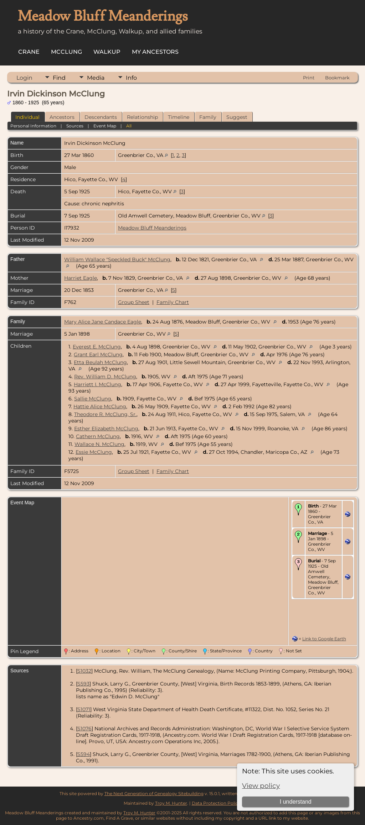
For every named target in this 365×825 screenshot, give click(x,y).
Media (95, 77)
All (129, 125)
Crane (29, 51)
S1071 (83, 709)
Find (59, 77)
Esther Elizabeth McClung (106, 428)
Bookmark (337, 77)
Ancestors (62, 117)
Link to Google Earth (324, 638)
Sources (74, 125)
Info (131, 77)
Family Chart (172, 302)
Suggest (236, 117)
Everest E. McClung (97, 346)
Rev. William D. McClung (105, 376)
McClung (66, 51)
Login (24, 77)
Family (207, 117)
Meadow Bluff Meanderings (152, 228)
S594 (83, 754)
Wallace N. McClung (99, 444)
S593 (83, 684)
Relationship (142, 117)
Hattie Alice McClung (99, 406)
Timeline (178, 117)
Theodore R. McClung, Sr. (105, 414)
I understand (296, 802)
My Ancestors (155, 51)
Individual (27, 117)
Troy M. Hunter (171, 803)
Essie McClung (94, 452)
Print (308, 77)
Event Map (104, 125)
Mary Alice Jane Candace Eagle (102, 322)
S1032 (84, 671)
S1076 (84, 728)
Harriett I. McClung (97, 384)
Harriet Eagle (80, 278)
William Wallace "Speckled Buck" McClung (117, 259)
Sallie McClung (92, 398)
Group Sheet (133, 302)
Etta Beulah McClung (100, 362)
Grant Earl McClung (98, 354)
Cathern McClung (98, 436)
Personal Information (33, 125)
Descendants (100, 117)
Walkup (106, 51)
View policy (261, 786)
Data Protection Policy (216, 803)
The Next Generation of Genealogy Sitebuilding (154, 793)
